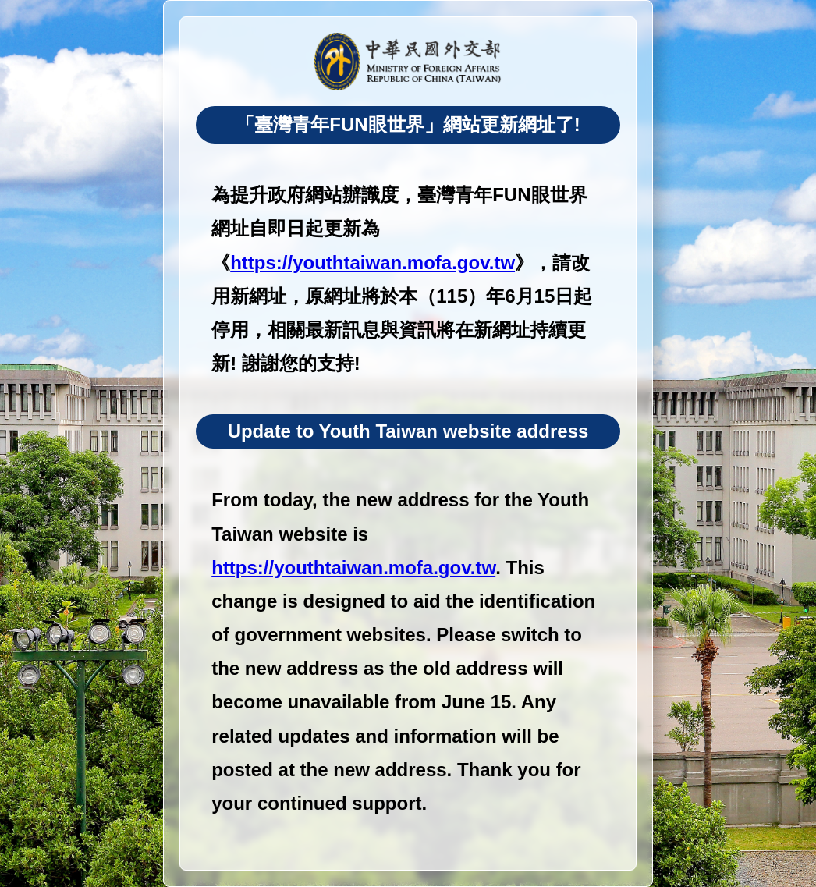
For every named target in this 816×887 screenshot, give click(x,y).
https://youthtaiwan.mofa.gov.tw (372, 262)
